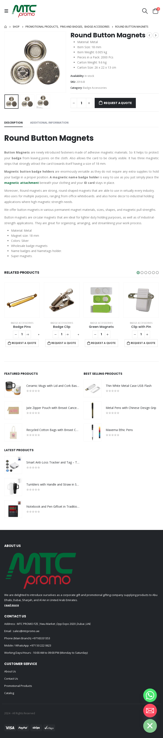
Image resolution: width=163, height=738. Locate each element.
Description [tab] (13, 122)
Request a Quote (118, 103)
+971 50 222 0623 (40, 645)
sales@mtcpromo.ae (25, 631)
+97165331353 (41, 638)
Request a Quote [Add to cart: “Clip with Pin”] (143, 343)
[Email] (150, 710)
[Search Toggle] (145, 11)
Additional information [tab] (49, 122)
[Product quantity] (81, 103)
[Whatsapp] (150, 695)
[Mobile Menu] (7, 11)
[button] (138, 272)
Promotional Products (18, 686)
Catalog (9, 693)
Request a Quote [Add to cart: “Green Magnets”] (103, 343)
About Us (10, 671)
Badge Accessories (95, 88)
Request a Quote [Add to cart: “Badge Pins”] (24, 343)
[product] (21, 300)
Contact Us (11, 678)
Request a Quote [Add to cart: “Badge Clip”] (63, 343)
